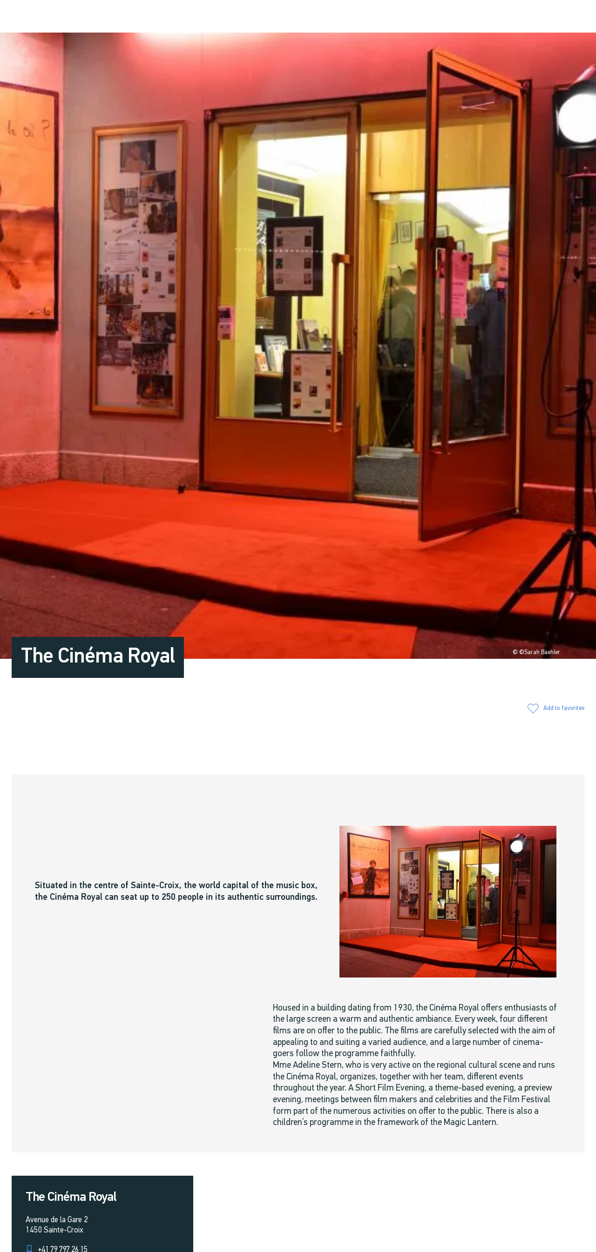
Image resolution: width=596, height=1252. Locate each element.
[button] (479, 16)
